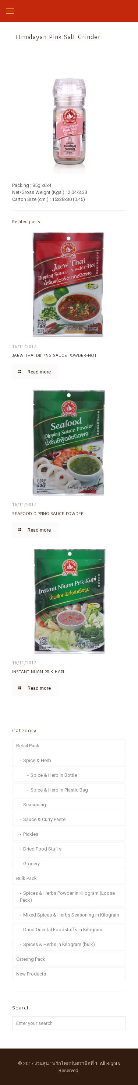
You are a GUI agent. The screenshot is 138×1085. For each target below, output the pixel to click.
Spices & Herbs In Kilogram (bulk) (59, 944)
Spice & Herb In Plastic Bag (59, 790)
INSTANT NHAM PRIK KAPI (38, 671)
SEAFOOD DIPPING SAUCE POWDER (48, 513)
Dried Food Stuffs (42, 849)
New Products (31, 974)
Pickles (30, 834)
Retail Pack (27, 745)
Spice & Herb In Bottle (54, 775)
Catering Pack (30, 959)
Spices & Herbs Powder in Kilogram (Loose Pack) (67, 896)
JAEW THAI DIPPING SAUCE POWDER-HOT (54, 355)
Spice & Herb (37, 760)
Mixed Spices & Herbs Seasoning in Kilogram (71, 915)
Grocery (31, 863)
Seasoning (34, 804)
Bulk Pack (26, 878)
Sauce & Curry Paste (44, 819)
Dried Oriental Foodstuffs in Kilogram (62, 929)
